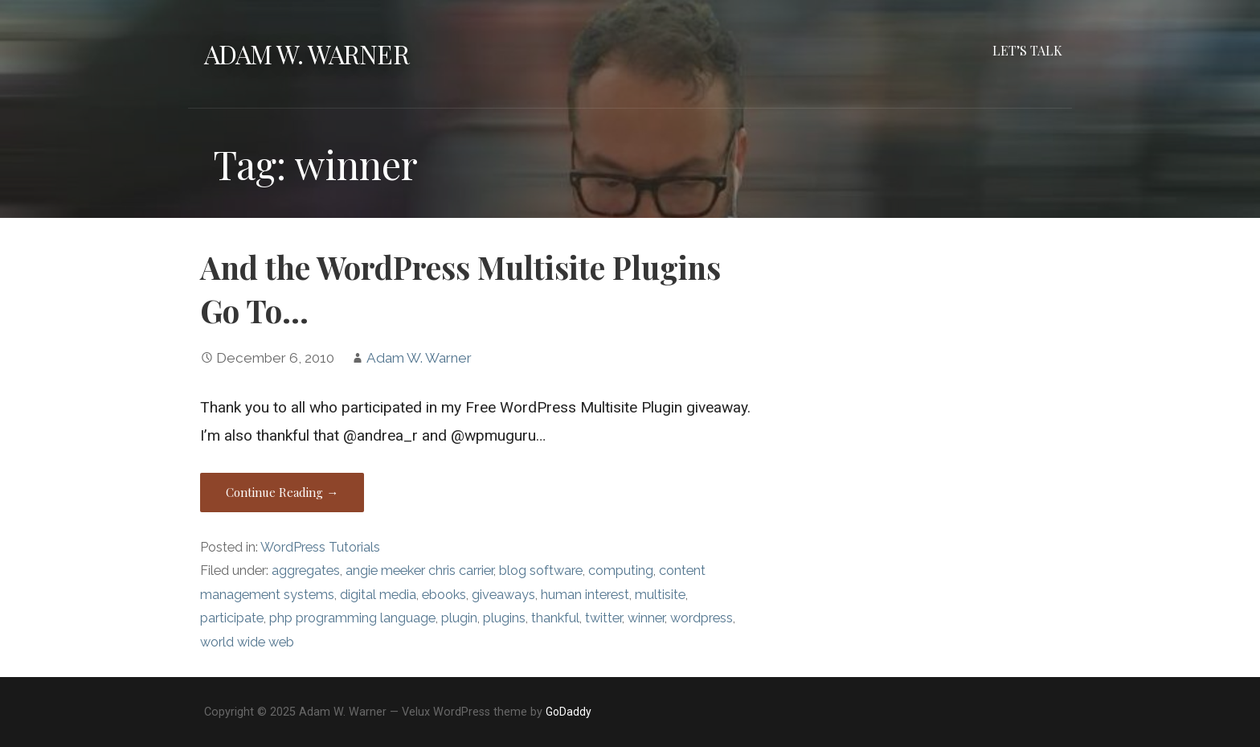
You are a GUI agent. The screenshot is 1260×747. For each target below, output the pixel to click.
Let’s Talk (1027, 50)
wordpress (701, 618)
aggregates (306, 570)
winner (646, 618)
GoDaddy (568, 711)
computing (620, 570)
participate (232, 618)
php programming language (352, 618)
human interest (585, 594)
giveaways (503, 594)
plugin (459, 618)
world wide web (247, 642)
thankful (555, 618)
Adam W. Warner (306, 53)
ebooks (444, 594)
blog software (541, 570)
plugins (504, 618)
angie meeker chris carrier (419, 570)
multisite (660, 594)
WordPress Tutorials (320, 547)
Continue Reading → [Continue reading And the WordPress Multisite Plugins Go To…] (282, 492)
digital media (378, 594)
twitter (603, 618)
